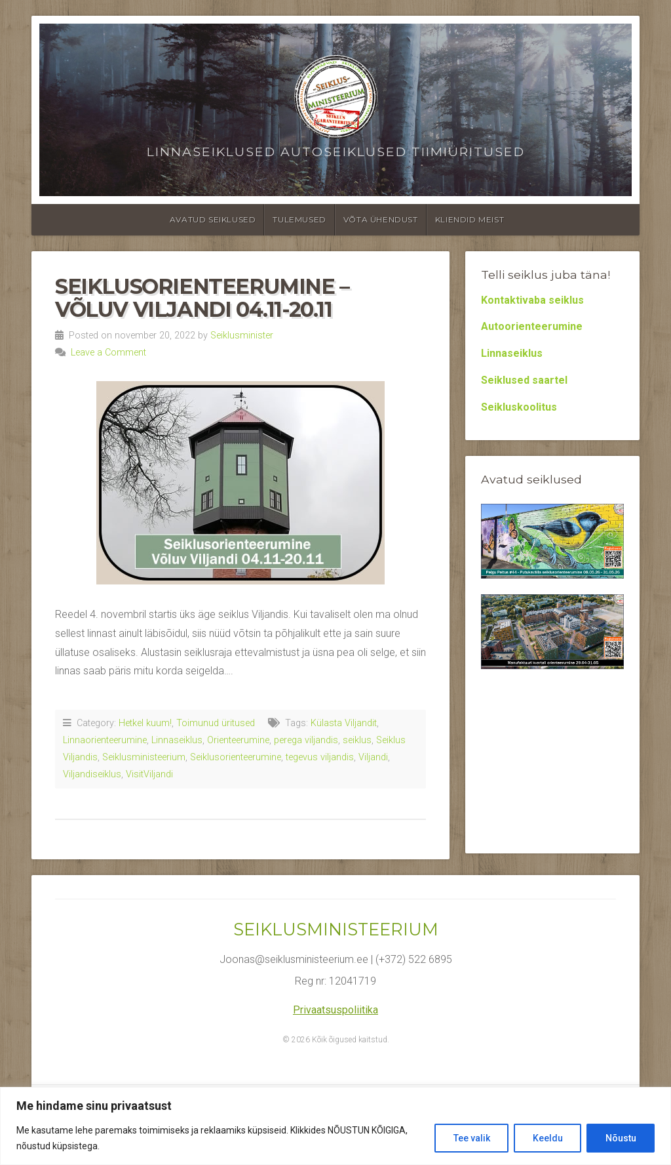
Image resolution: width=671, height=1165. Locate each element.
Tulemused (299, 219)
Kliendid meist (469, 219)
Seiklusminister (241, 335)
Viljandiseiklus (92, 774)
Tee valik (469, 1138)
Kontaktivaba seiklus (532, 300)
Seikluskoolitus (519, 407)
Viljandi (373, 757)
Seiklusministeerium (143, 757)
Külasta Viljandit (344, 723)
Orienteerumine (238, 740)
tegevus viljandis (320, 757)
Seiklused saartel (524, 380)
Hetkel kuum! (145, 723)
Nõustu (620, 1138)
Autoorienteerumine (532, 326)
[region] (335, 1126)
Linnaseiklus (176, 740)
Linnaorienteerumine (105, 740)
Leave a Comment (108, 352)
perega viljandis (306, 740)
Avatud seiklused (213, 219)
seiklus (357, 740)
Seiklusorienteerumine (235, 757)
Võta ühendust (380, 219)
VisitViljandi (149, 774)
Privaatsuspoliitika (335, 1010)
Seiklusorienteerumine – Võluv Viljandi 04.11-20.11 (202, 298)
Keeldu (546, 1138)
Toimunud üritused (215, 723)
